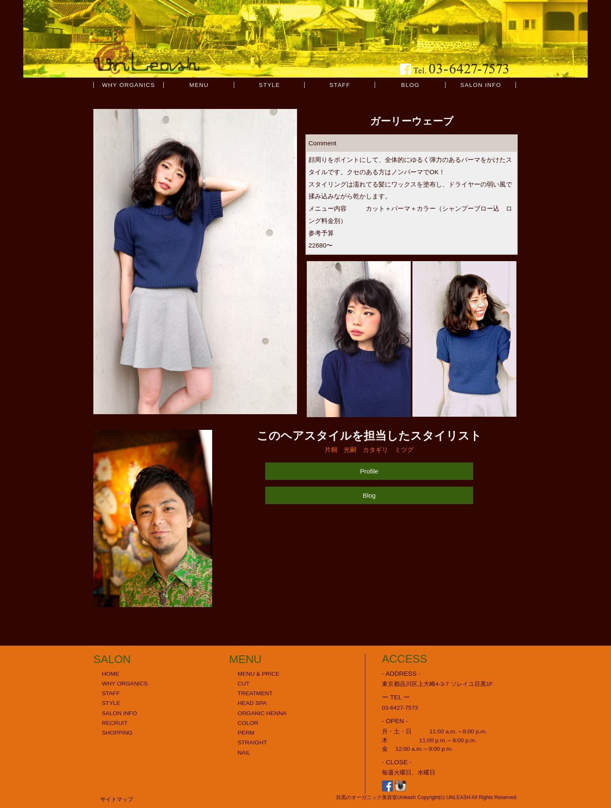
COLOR (248, 723)
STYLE (269, 85)
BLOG (410, 85)
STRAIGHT (252, 742)
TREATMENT (255, 693)
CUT (243, 683)
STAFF (339, 85)
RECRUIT (115, 723)
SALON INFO (481, 85)
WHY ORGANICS (128, 85)
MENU (199, 85)
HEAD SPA (252, 703)
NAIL (244, 752)
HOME (110, 674)
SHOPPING (117, 733)
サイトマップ (116, 799)
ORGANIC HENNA (262, 713)
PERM (246, 733)
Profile (369, 471)
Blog (369, 495)
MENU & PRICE (259, 674)
